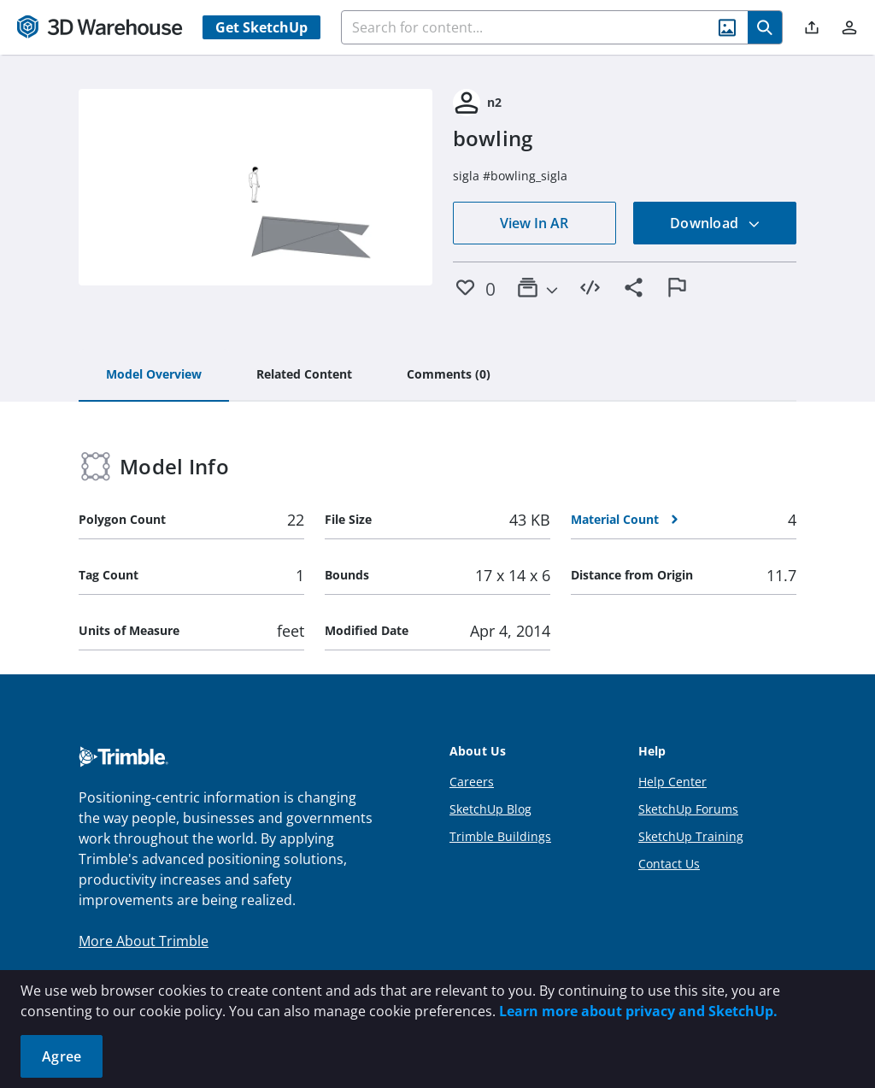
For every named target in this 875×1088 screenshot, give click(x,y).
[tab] (154, 375)
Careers (471, 781)
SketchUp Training (690, 836)
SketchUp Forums (688, 809)
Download (715, 223)
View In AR (534, 223)
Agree (61, 1056)
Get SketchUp (261, 27)
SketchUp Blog (490, 809)
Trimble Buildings (500, 836)
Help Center (672, 781)
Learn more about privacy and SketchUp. (638, 1011)
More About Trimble (143, 941)
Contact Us (669, 864)
